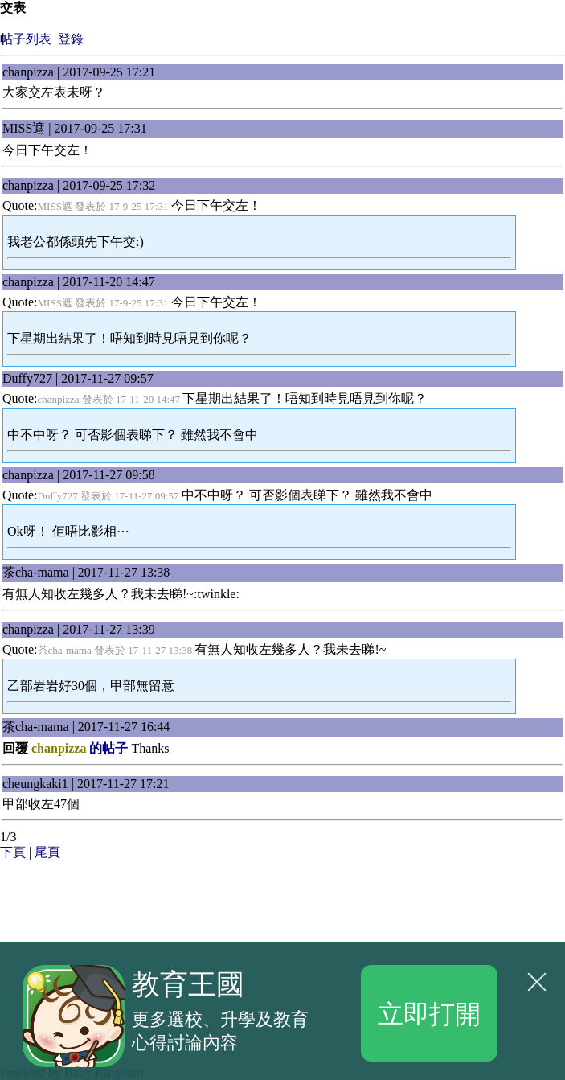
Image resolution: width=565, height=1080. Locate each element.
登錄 (71, 39)
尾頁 (47, 852)
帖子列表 (25, 39)
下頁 (13, 852)
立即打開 (429, 1012)
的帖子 (79, 748)
